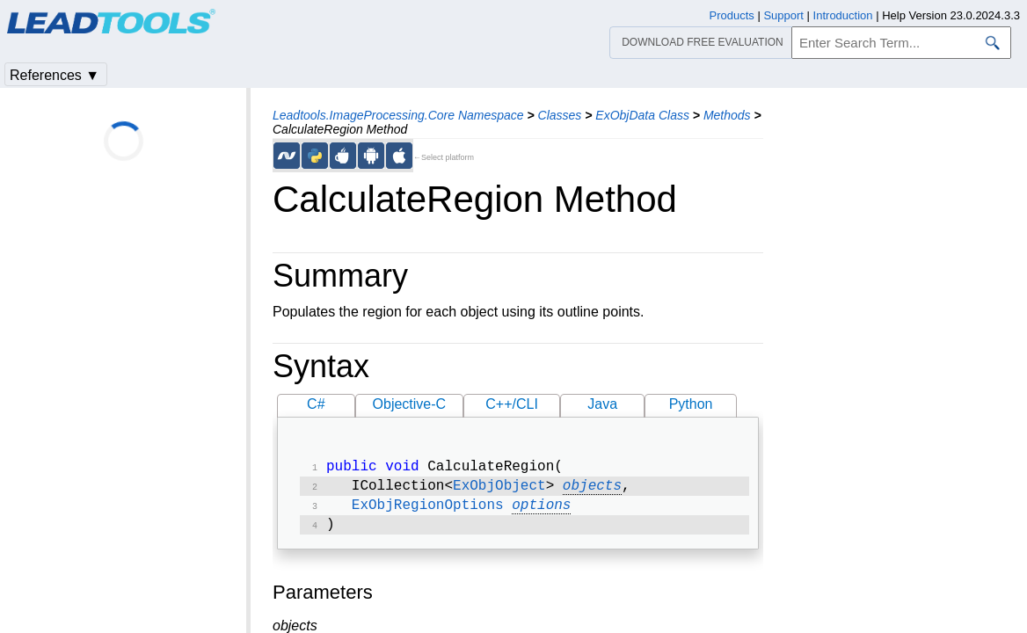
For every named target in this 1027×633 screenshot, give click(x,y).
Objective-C (410, 404)
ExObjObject (499, 489)
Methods (727, 115)
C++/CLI (511, 404)
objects (592, 489)
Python (691, 404)
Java (602, 404)
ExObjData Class (642, 115)
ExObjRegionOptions (428, 510)
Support (783, 15)
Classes (560, 115)
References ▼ (54, 75)
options (541, 510)
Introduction (843, 15)
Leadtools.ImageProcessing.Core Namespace (398, 115)
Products (732, 15)
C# (315, 404)
